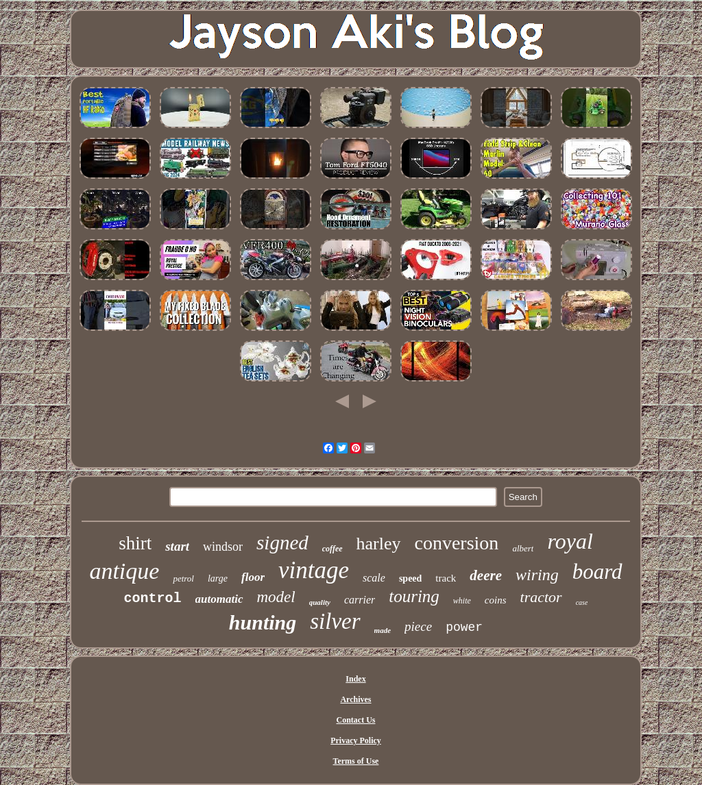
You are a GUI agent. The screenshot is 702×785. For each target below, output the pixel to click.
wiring (537, 575)
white (462, 601)
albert (522, 548)
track (445, 578)
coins (496, 600)
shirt (135, 543)
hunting (262, 622)
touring (414, 596)
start (177, 546)
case (582, 602)
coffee (332, 548)
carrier (359, 600)
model (276, 597)
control (153, 598)
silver (335, 621)
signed (282, 542)
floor (253, 577)
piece (418, 626)
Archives (355, 699)
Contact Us (355, 720)
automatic (219, 599)
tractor (541, 597)
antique (124, 571)
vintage (313, 570)
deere (486, 575)
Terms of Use (356, 761)
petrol (183, 578)
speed (410, 578)
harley (378, 543)
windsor (223, 546)
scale (374, 578)
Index (355, 679)
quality (319, 602)
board (597, 572)
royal (569, 541)
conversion (457, 542)
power (464, 627)
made (382, 630)
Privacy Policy (355, 740)
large (218, 578)
